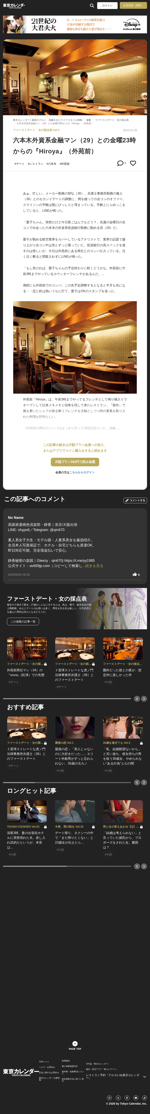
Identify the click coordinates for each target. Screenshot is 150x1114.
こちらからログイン (82, 472)
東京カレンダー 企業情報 (49, 1079)
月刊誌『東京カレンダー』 (98, 1064)
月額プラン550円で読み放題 (75, 462)
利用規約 (66, 1061)
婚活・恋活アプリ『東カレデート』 (102, 1069)
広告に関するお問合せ (49, 1073)
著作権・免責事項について (73, 1073)
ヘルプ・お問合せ (47, 1067)
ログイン (107, 5)
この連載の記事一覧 (23, 621)
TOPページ (44, 1062)
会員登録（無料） (133, 5)
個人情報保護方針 (70, 1066)
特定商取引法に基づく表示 (73, 1080)
